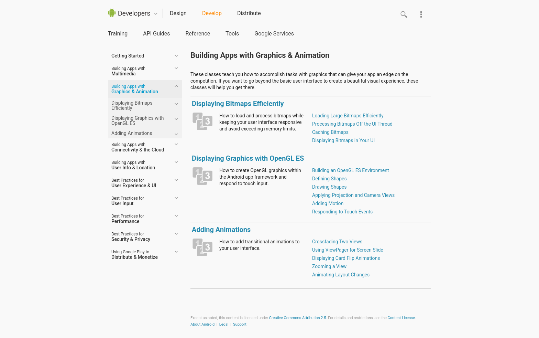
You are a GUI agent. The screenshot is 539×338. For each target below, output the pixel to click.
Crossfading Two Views (337, 241)
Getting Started (127, 56)
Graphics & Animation (134, 89)
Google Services (274, 33)
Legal (224, 324)
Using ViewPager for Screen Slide (347, 250)
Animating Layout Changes (341, 274)
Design (178, 13)
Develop (212, 13)
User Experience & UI (133, 183)
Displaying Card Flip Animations (346, 258)
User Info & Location (133, 165)
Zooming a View (329, 266)
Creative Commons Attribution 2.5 (297, 318)
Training (118, 33)
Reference (197, 33)
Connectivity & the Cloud (137, 147)
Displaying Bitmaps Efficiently (131, 105)
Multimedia (128, 71)
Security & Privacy (130, 237)
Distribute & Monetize (134, 255)
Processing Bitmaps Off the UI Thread (352, 124)
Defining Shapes (329, 178)
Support (239, 324)
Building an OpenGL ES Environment (350, 170)
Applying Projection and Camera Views (353, 195)
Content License (401, 318)
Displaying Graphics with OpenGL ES (137, 120)
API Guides (156, 33)
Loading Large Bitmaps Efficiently (348, 115)
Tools (232, 33)
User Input (127, 201)
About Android (202, 324)
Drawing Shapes (329, 187)
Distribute (249, 13)
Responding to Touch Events (342, 211)
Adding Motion (327, 203)
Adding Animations (131, 133)
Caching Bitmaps (330, 132)
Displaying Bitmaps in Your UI (343, 140)
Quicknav (155, 14)
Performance (127, 219)
